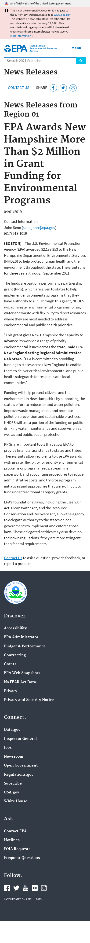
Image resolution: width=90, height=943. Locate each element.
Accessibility (15, 628)
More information (20, 35)
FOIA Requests (17, 849)
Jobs (8, 748)
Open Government (21, 765)
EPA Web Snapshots (22, 673)
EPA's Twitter (16, 888)
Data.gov (12, 730)
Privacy (10, 691)
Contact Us (18, 87)
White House (15, 801)
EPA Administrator (21, 637)
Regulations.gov (18, 775)
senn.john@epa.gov (39, 227)
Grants (10, 664)
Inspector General (20, 739)
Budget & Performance (25, 646)
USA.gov (11, 792)
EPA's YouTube (25, 888)
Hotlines (12, 840)
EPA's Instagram (44, 888)
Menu (76, 47)
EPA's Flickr (35, 888)
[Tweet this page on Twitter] (63, 88)
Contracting (15, 655)
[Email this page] (73, 88)
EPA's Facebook (7, 888)
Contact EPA (15, 831)
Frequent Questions (22, 858)
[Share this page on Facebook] (53, 88)
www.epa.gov (62, 14)
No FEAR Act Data (20, 682)
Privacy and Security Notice (29, 700)
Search (81, 60)
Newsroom (13, 757)
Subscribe (13, 784)
